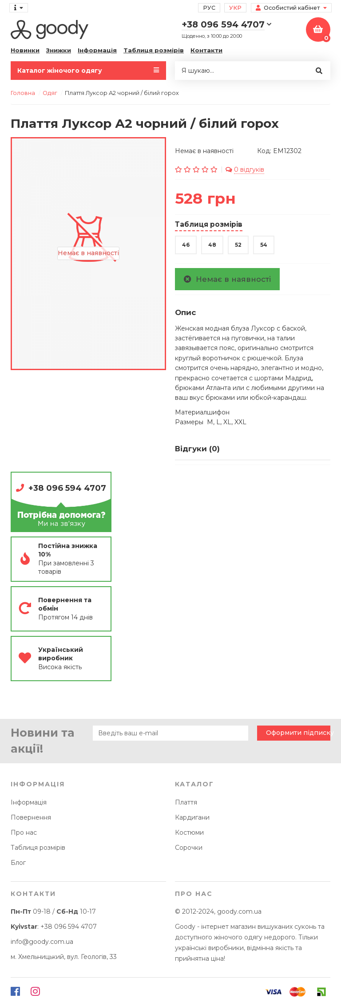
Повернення (31, 817)
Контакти (206, 50)
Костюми (189, 832)
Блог (18, 863)
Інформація (97, 50)
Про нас (24, 832)
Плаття (186, 802)
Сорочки (188, 848)
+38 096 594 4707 (67, 488)
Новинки (25, 50)
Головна (23, 93)
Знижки (58, 50)
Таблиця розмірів (153, 50)
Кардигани (192, 817)
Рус (209, 7)
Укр (235, 7)
